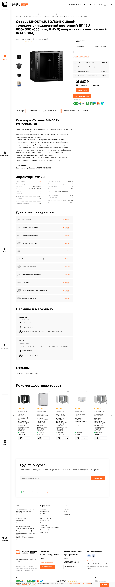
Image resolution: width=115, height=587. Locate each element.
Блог (4, 442)
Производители (21, 540)
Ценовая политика (45, 523)
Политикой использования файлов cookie (78, 583)
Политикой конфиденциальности (26, 584)
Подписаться (98, 478)
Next (111, 415)
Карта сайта (90, 561)
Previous (13, 415)
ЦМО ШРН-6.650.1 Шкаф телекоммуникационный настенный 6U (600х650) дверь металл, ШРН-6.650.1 (82, 418)
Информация (45, 506)
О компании (43, 509)
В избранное (81, 85)
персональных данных (44, 492)
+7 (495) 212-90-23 (27, 350)
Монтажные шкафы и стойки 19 (25, 509)
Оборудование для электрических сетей (26, 533)
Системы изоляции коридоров (25, 528)
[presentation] (32, 486)
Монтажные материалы (23, 526)
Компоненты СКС (21, 518)
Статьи (65, 511)
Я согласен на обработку (35, 492)
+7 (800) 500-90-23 (27, 327)
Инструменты (20, 520)
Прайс (5, 250)
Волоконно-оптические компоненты (23, 515)
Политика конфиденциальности (49, 530)
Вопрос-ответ (44, 532)
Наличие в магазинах (71, 111)
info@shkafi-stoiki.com (46, 562)
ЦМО (83, 423)
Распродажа (43, 525)
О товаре (20, 111)
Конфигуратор (4, 153)
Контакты (5, 538)
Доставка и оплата (45, 518)
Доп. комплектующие (51, 111)
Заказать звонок (71, 566)
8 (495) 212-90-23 (71, 562)
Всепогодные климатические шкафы (24, 523)
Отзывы (85, 111)
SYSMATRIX (27, 427)
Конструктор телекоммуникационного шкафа (25, 537)
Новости (66, 509)
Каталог (4, 57)
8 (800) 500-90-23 (77, 5)
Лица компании (44, 511)
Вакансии (42, 513)
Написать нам (47, 566)
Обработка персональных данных (49, 527)
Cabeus (39, 181)
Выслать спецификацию (82, 96)
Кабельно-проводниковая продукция (23, 512)
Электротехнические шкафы (24, 531)
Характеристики (34, 111)
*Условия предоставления (81, 56)
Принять (104, 584)
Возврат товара (44, 520)
